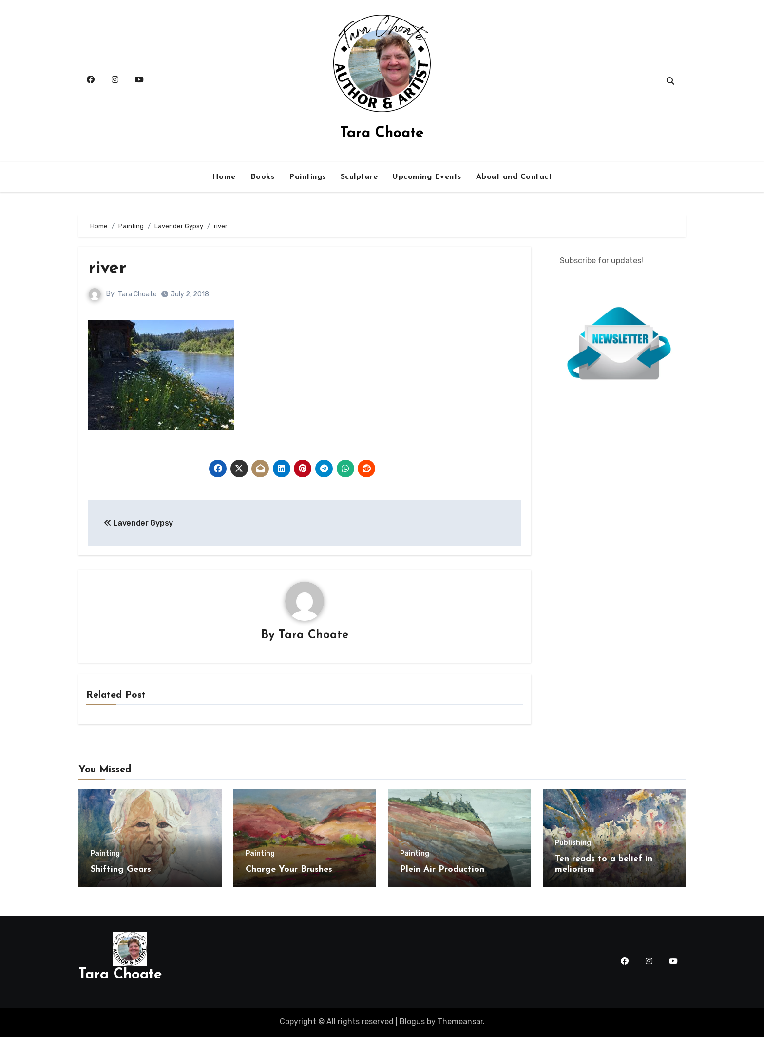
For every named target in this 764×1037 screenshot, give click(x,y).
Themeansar (460, 1022)
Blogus (412, 1022)
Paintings (307, 177)
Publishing (573, 843)
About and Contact (514, 177)
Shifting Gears (121, 870)
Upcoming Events (426, 177)
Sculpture (359, 177)
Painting (105, 854)
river (108, 268)
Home (224, 177)
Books (262, 177)
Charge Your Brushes (289, 870)
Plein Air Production (442, 870)
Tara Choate (382, 133)
